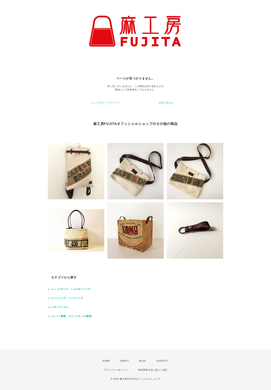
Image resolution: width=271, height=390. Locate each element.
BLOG (142, 361)
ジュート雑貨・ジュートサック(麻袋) (71, 316)
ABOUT (124, 361)
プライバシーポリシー (116, 370)
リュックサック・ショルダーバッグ (70, 289)
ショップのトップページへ (105, 102)
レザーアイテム (59, 307)
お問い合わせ (166, 102)
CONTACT (162, 361)
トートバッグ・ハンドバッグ (67, 298)
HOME (106, 361)
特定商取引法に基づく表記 (152, 370)
